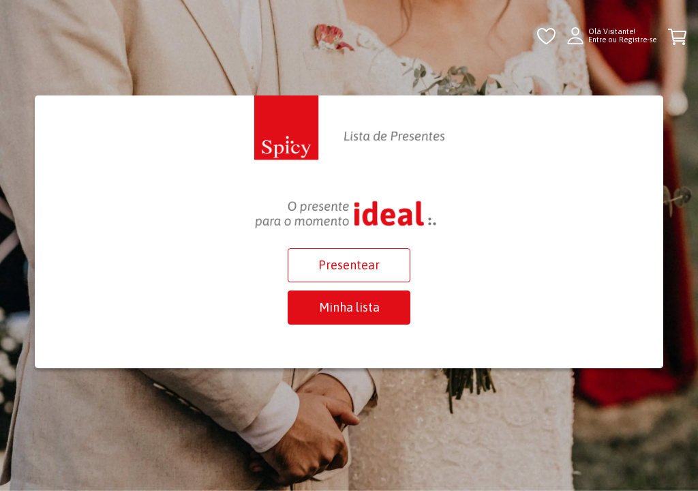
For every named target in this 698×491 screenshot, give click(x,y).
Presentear (349, 265)
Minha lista (349, 307)
